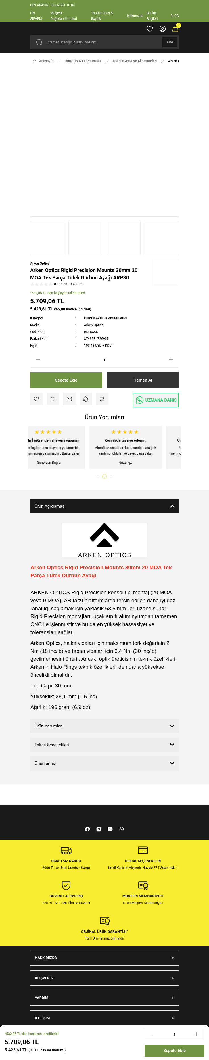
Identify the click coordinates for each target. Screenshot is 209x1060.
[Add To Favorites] (36, 399)
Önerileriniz (45, 763)
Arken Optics (39, 263)
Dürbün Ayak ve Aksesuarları (105, 318)
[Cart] (175, 28)
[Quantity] (104, 360)
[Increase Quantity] (174, 360)
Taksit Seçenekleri (52, 744)
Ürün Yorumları (49, 726)
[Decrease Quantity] (35, 360)
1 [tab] (99, 476)
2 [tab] (105, 476)
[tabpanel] (66, 447)
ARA (169, 42)
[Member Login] (162, 28)
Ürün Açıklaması (50, 506)
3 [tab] (111, 476)
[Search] (104, 42)
